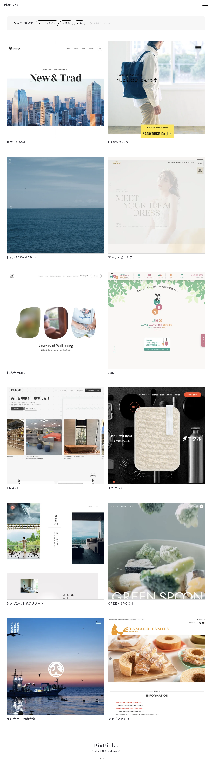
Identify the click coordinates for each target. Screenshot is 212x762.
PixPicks (11, 4)
